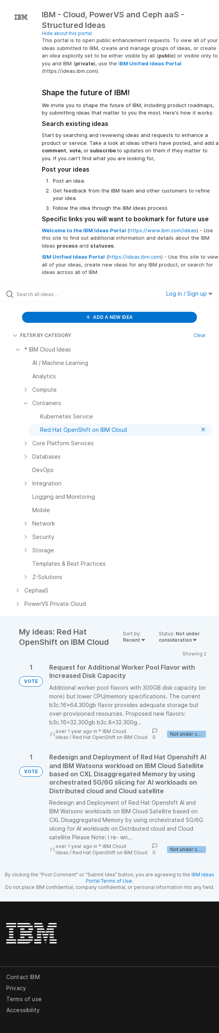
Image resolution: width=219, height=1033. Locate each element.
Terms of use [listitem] (24, 999)
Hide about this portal (67, 33)
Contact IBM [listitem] (23, 977)
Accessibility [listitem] (23, 1010)
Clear (199, 335)
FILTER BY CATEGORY (42, 335)
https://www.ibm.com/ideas (163, 230)
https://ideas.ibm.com (134, 257)
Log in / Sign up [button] (189, 293)
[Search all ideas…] (61, 294)
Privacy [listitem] (16, 988)
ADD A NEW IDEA (109, 317)
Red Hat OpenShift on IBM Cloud (109, 737)
